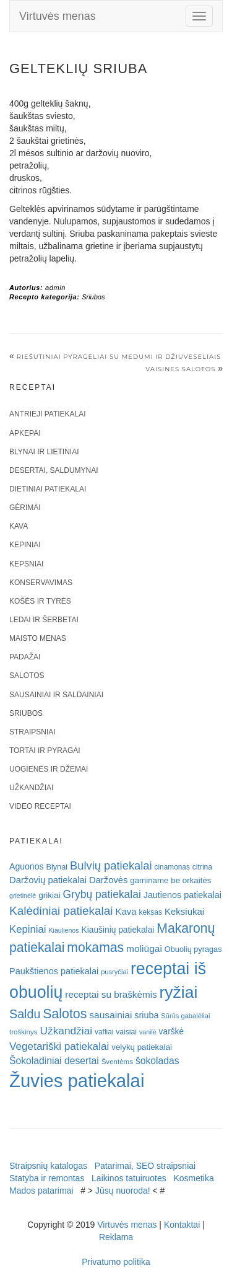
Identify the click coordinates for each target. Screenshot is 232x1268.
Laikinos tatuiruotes (129, 1178)
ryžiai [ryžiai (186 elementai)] (179, 992)
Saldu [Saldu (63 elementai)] (24, 1014)
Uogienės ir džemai (48, 769)
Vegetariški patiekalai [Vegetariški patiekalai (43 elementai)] (59, 1046)
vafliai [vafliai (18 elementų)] (104, 1032)
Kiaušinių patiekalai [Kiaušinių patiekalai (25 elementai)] (118, 930)
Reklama (116, 1237)
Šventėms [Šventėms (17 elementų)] (117, 1061)
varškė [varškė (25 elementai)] (171, 1031)
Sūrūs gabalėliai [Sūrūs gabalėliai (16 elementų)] (185, 1015)
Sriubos (93, 297)
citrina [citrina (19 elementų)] (202, 867)
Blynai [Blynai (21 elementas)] (56, 866)
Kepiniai (25, 544)
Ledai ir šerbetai (44, 619)
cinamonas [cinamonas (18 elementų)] (172, 867)
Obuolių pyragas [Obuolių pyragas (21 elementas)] (193, 949)
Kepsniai (26, 564)
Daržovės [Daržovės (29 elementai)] (108, 880)
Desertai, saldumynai (53, 470)
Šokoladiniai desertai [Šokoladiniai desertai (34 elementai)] (54, 1060)
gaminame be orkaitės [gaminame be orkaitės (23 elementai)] (170, 880)
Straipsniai (32, 732)
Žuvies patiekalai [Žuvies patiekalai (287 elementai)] (76, 1080)
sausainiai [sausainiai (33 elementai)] (110, 1015)
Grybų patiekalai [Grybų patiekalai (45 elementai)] (102, 894)
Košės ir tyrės (40, 601)
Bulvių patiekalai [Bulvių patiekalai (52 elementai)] (111, 865)
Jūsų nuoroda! (122, 1190)
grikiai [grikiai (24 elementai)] (49, 895)
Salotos (26, 675)
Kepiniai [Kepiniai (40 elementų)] (27, 929)
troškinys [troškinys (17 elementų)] (23, 1032)
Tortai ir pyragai (44, 750)
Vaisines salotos (180, 369)
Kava (18, 526)
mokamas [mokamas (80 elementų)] (95, 947)
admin (55, 287)
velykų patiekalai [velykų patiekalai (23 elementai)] (141, 1047)
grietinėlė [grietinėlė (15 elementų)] (22, 895)
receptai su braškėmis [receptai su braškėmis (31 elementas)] (111, 994)
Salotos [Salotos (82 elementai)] (65, 1013)
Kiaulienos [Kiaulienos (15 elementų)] (63, 930)
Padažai (24, 657)
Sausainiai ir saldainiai (56, 694)
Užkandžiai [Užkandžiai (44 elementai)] (66, 1030)
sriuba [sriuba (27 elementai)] (146, 1015)
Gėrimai (25, 507)
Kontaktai (182, 1225)
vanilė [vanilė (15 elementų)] (148, 1032)
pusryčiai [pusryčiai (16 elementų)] (114, 971)
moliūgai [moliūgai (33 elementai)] (144, 948)
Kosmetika (193, 1178)
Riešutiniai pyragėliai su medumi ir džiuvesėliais (119, 357)
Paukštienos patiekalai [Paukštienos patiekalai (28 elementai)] (53, 971)
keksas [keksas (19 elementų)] (150, 912)
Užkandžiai (31, 787)
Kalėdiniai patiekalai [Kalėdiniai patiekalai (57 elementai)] (61, 910)
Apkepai (24, 433)
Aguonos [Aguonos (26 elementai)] (26, 866)
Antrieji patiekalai (47, 414)
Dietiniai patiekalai (47, 489)
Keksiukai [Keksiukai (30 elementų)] (184, 911)
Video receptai (40, 806)
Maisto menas (37, 638)
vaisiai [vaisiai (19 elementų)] (126, 1032)
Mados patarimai (41, 1190)
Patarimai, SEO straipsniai (145, 1166)
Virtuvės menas (57, 16)
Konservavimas (40, 582)
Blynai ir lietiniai (44, 451)
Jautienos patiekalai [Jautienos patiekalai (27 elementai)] (182, 895)
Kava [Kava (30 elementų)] (125, 911)
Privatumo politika (116, 1262)
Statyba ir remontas (46, 1178)
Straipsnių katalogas (48, 1166)
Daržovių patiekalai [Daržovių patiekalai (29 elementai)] (48, 880)
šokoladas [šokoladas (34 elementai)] (157, 1060)
